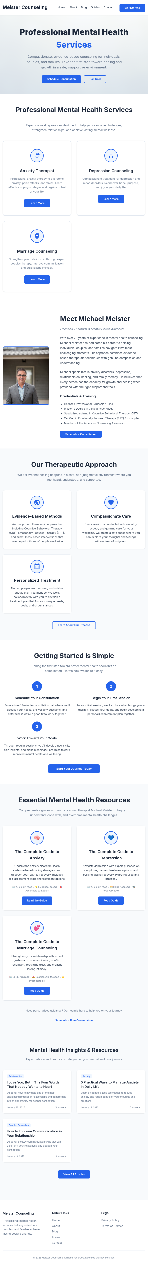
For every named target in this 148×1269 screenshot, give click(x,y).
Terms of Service (112, 1224)
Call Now (95, 77)
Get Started (132, 6)
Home (61, 6)
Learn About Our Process (74, 623)
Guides (94, 6)
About (72, 6)
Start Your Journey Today (74, 767)
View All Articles (74, 1173)
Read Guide (111, 899)
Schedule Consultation (61, 77)
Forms (56, 1236)
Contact (108, 6)
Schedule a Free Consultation (74, 1019)
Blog (83, 6)
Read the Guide (37, 899)
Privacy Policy (110, 1219)
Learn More (37, 202)
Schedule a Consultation (80, 433)
